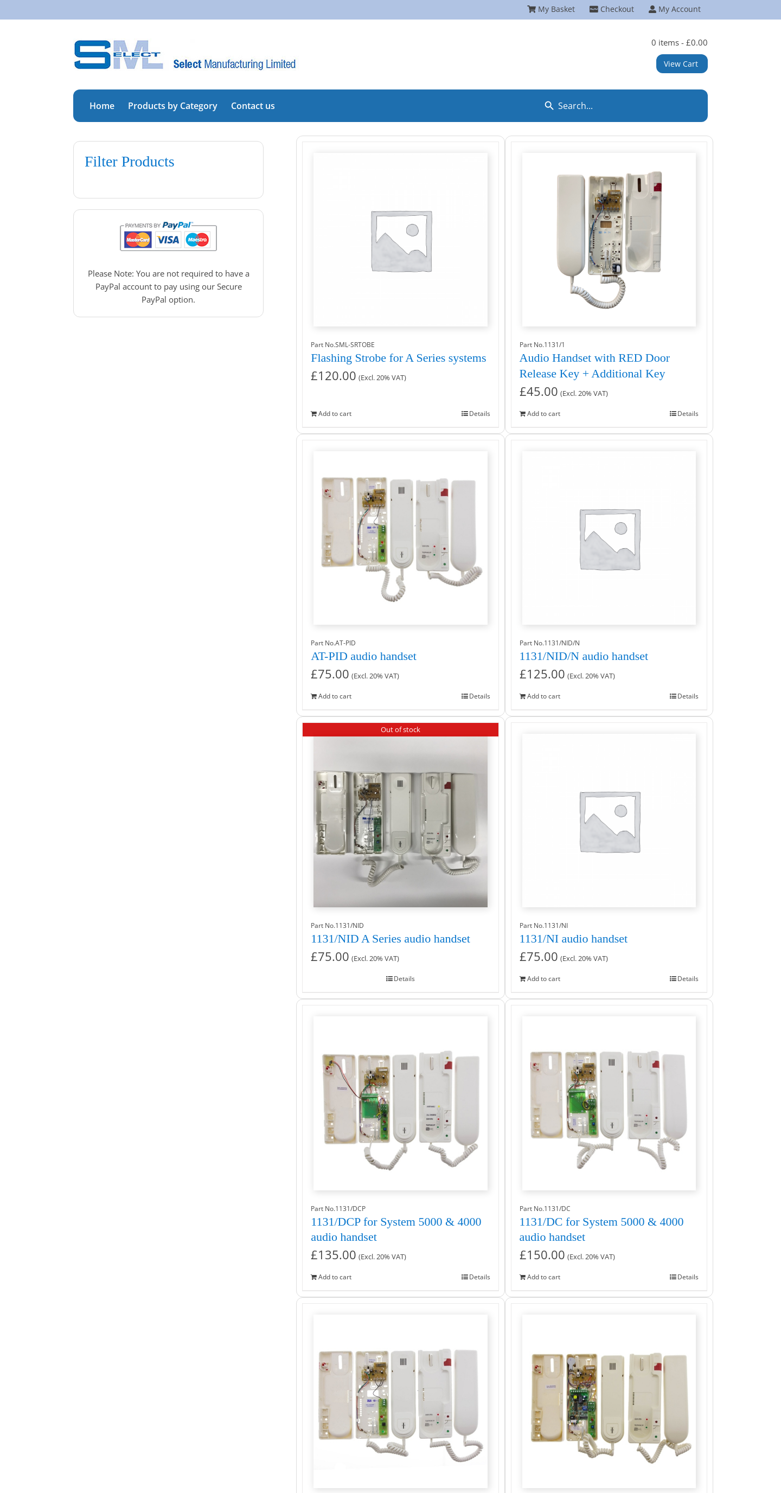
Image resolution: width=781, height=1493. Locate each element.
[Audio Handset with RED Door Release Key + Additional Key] (609, 234)
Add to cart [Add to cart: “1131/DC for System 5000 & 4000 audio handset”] (543, 1276)
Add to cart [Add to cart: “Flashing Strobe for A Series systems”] (334, 413)
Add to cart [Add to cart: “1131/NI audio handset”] (543, 978)
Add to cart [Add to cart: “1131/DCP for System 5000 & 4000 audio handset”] (334, 1276)
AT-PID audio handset (364, 656)
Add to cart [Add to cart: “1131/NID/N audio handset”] (543, 696)
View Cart (681, 64)
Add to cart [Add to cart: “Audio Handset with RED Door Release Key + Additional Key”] (543, 413)
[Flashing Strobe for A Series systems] (400, 234)
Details (479, 413)
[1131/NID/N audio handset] (609, 532)
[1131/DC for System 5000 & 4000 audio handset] (609, 1097)
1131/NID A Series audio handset (390, 938)
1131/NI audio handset (574, 938)
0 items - (679, 42)
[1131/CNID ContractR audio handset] (400, 1396)
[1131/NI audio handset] (609, 815)
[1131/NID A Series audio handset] (400, 815)
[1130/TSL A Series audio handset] (609, 1396)
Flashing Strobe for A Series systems (398, 357)
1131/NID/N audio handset (584, 656)
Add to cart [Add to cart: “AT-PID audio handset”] (334, 696)
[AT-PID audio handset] (400, 532)
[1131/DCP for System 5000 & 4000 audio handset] (400, 1097)
